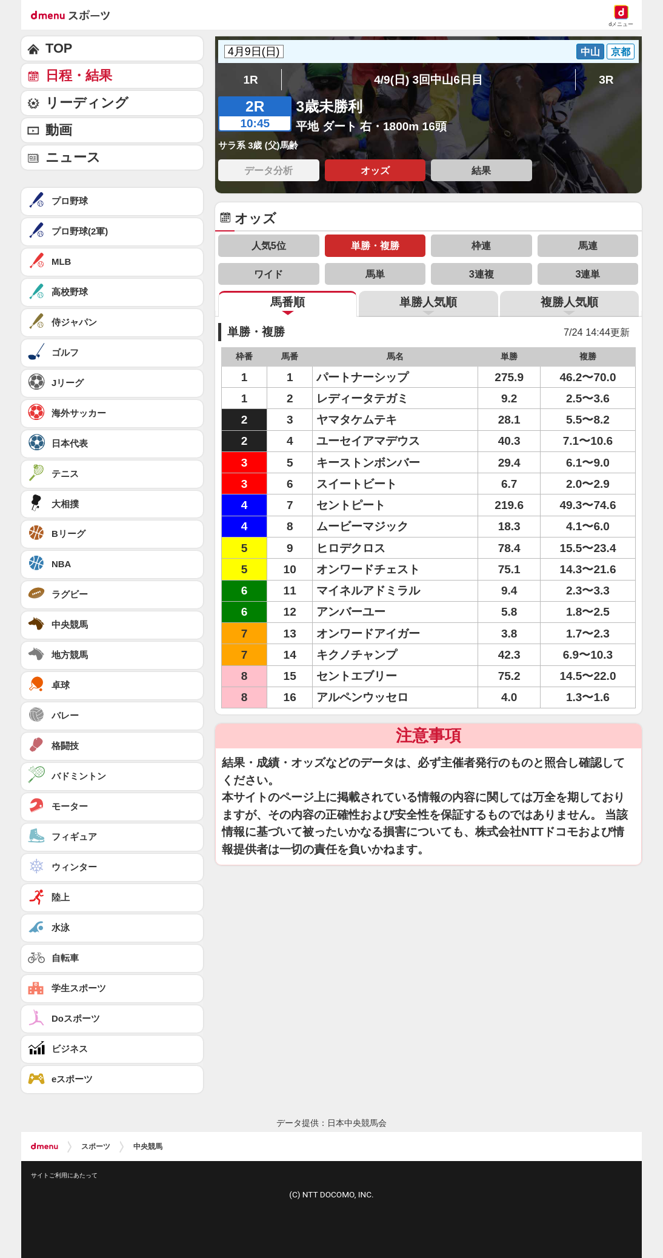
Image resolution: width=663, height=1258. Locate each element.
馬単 (375, 273)
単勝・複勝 (375, 245)
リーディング (86, 102)
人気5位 (269, 245)
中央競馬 (147, 1146)
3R (606, 79)
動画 (58, 130)
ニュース (73, 157)
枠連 (481, 245)
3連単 (587, 273)
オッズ (375, 170)
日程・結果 (78, 75)
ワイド (268, 273)
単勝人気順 (428, 302)
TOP (58, 48)
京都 (620, 51)
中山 (590, 51)
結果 (481, 170)
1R (250, 79)
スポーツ (95, 1146)
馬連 (588, 245)
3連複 (481, 273)
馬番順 (287, 302)
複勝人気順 (569, 302)
